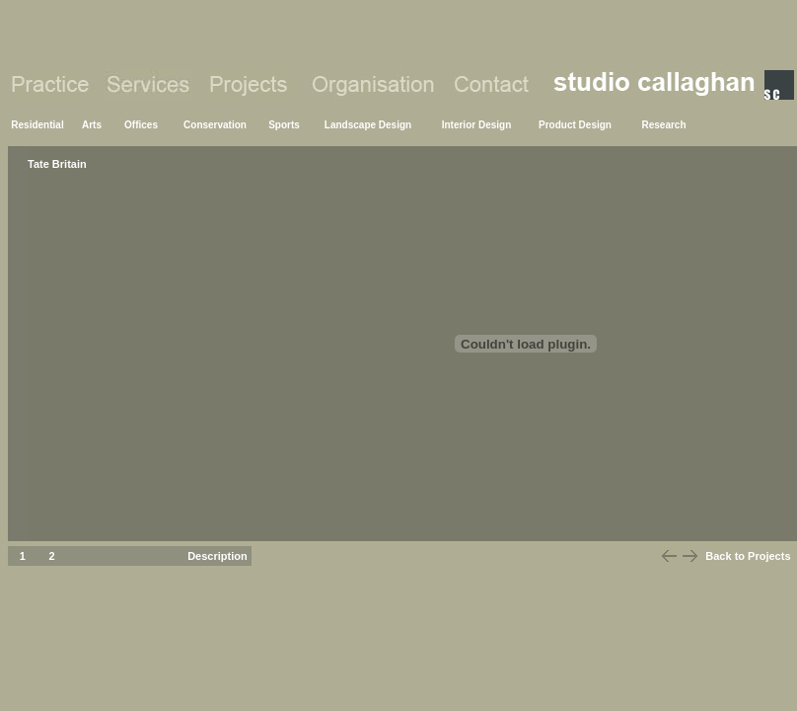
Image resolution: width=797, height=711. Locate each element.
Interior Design (477, 124)
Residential (37, 124)
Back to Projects (747, 556)
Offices (141, 124)
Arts (92, 124)
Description (217, 556)
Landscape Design (368, 124)
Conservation (215, 124)
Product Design (575, 124)
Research (663, 124)
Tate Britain (57, 164)
